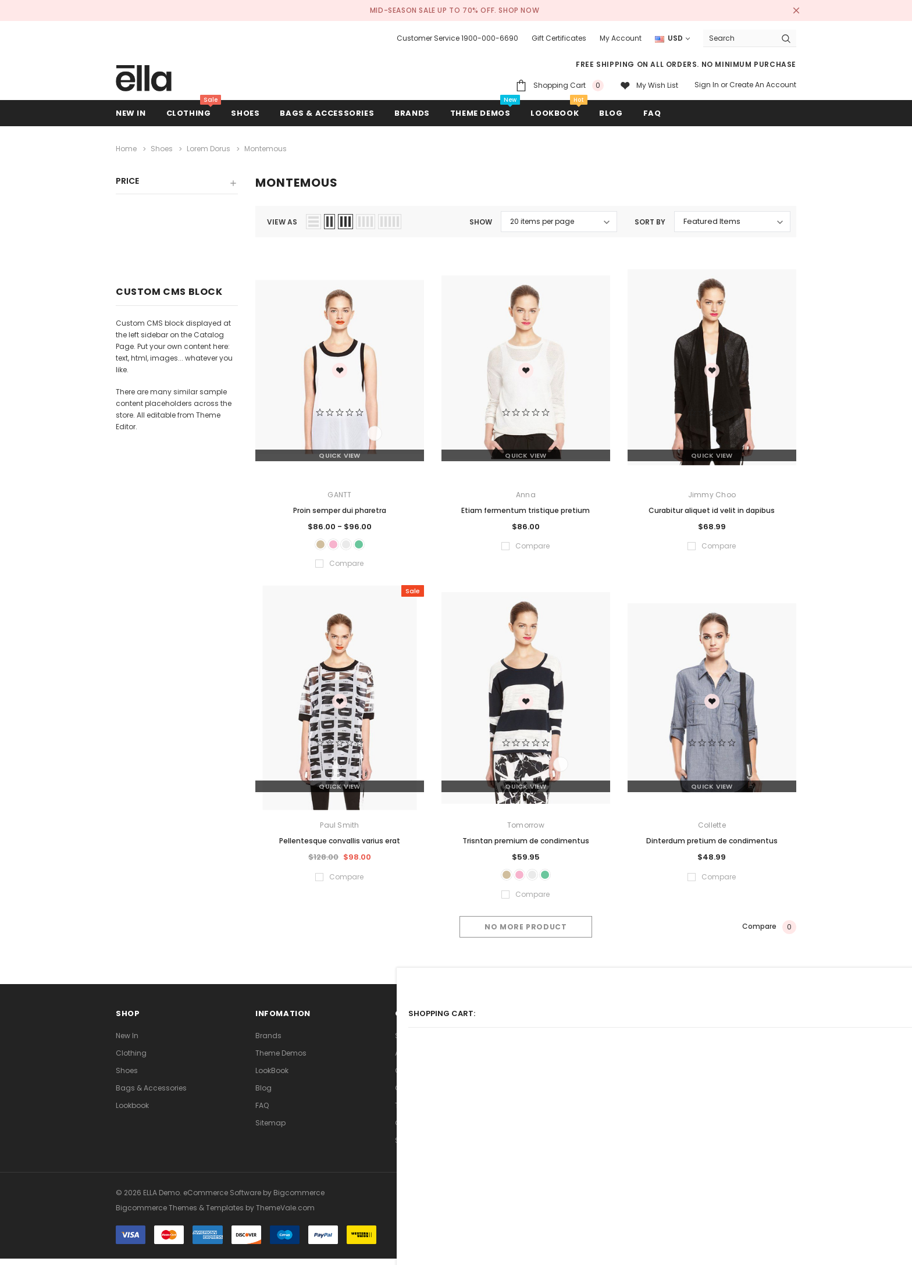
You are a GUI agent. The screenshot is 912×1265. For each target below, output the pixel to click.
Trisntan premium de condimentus (525, 842)
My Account (621, 38)
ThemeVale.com (285, 1214)
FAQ (262, 1112)
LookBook (271, 1077)
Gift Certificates (559, 38)
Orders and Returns (429, 1077)
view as (282, 219)
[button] (177, 182)
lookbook (132, 1112)
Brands (268, 1042)
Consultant (415, 1129)
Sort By (650, 219)
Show (480, 219)
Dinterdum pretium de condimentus (712, 842)
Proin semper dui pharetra (339, 507)
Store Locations (422, 1147)
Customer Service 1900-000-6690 (457, 38)
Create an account (762, 85)
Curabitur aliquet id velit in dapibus (712, 507)
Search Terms (419, 1042)
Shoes (245, 113)
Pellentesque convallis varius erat (339, 842)
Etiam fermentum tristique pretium (525, 507)
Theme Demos (281, 1059)
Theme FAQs (417, 1112)
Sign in (706, 85)
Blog (263, 1094)
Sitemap (270, 1129)
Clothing (188, 113)
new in (131, 113)
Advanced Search (427, 1059)
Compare (769, 933)
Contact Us (415, 1094)
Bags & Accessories (327, 113)
